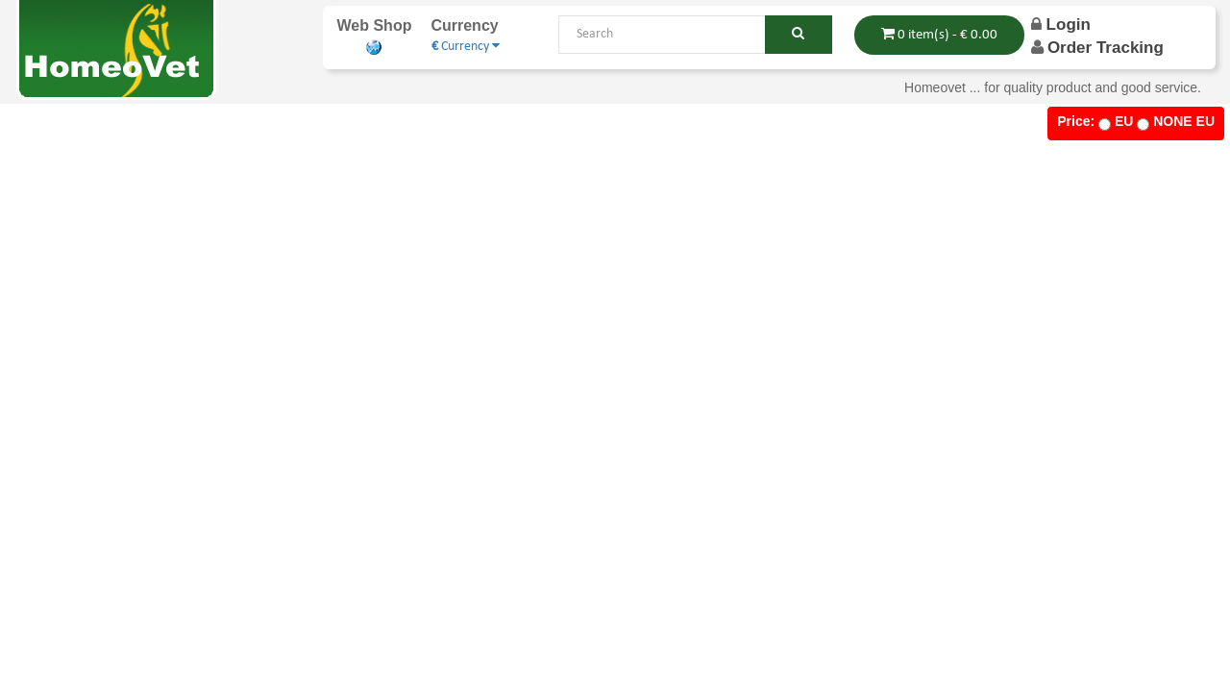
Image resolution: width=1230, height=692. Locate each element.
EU (1124, 121)
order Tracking (1105, 47)
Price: (1076, 121)
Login (1061, 24)
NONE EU (1184, 121)
